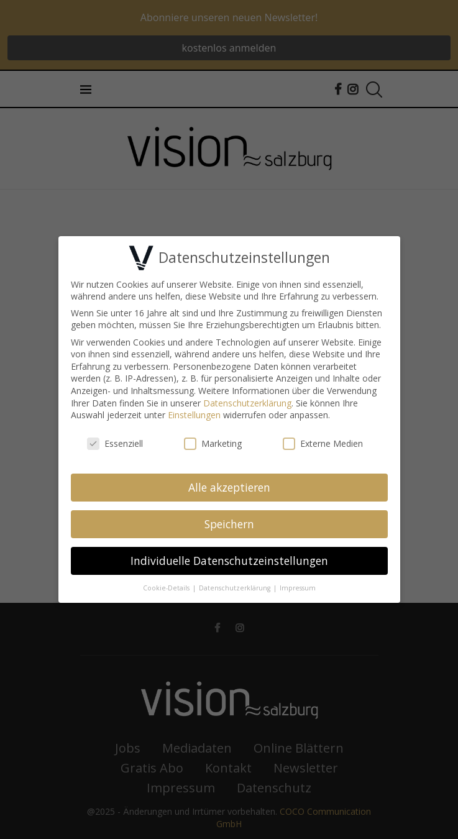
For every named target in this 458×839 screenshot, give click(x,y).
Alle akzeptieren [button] (229, 484)
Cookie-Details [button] (167, 585)
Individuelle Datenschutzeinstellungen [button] (229, 558)
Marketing (213, 441)
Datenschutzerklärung (247, 400)
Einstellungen (194, 413)
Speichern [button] (229, 521)
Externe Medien (323, 441)
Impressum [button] (298, 585)
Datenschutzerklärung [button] (235, 585)
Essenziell (115, 441)
